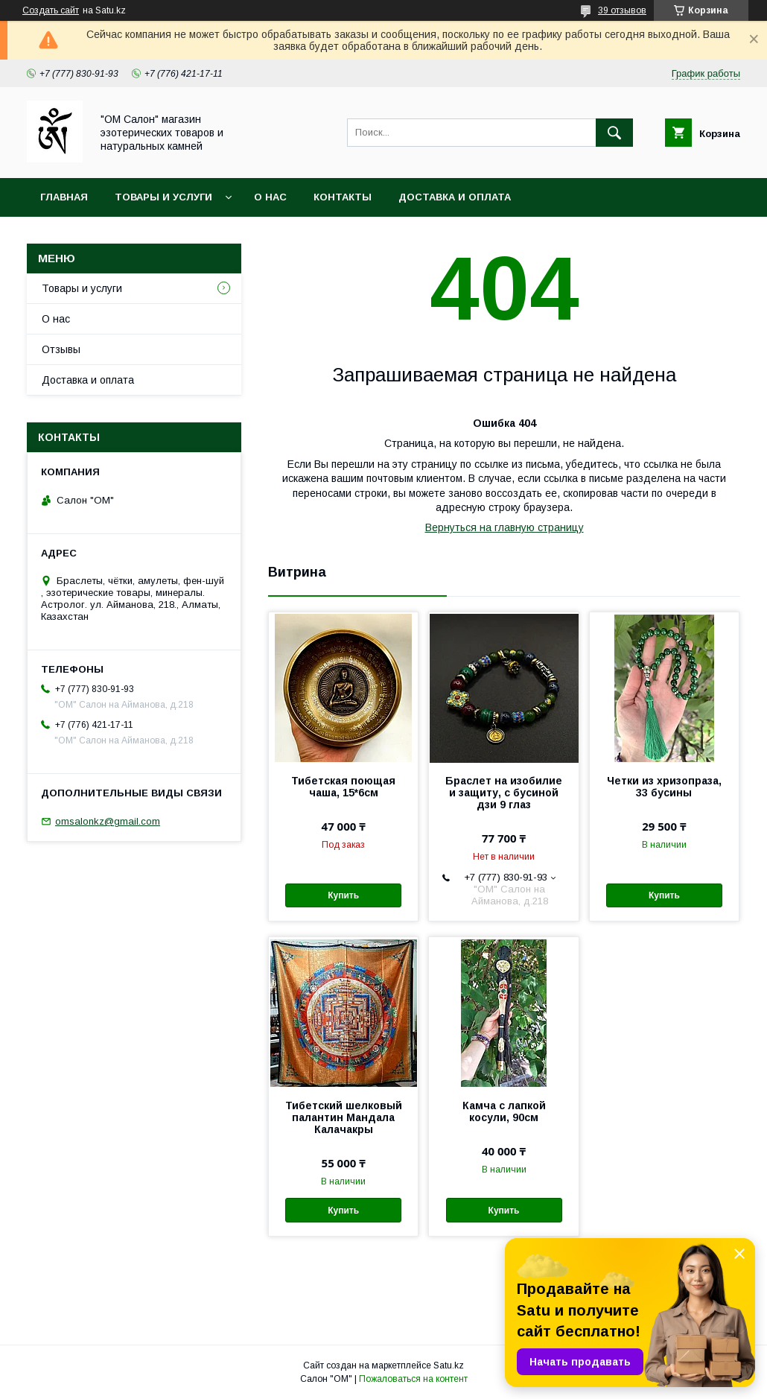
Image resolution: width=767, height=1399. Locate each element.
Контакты (343, 197)
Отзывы (61, 349)
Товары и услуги (163, 197)
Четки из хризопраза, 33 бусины (664, 787)
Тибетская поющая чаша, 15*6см (343, 787)
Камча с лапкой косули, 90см (504, 1111)
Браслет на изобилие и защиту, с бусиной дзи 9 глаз (503, 792)
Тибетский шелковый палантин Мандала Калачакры (343, 1117)
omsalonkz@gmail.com (107, 821)
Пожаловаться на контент (413, 1379)
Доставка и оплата (454, 197)
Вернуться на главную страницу (504, 527)
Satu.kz (448, 1365)
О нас (270, 197)
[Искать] (614, 132)
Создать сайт (50, 10)
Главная (64, 197)
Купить (343, 895)
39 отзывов (622, 10)
